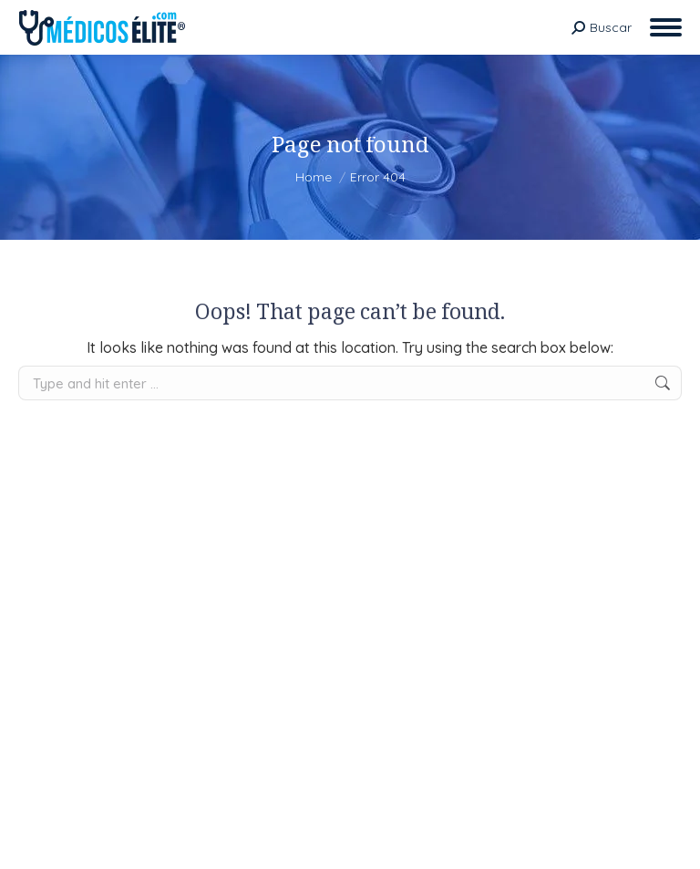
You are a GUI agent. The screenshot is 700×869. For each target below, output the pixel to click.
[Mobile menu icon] (666, 27)
